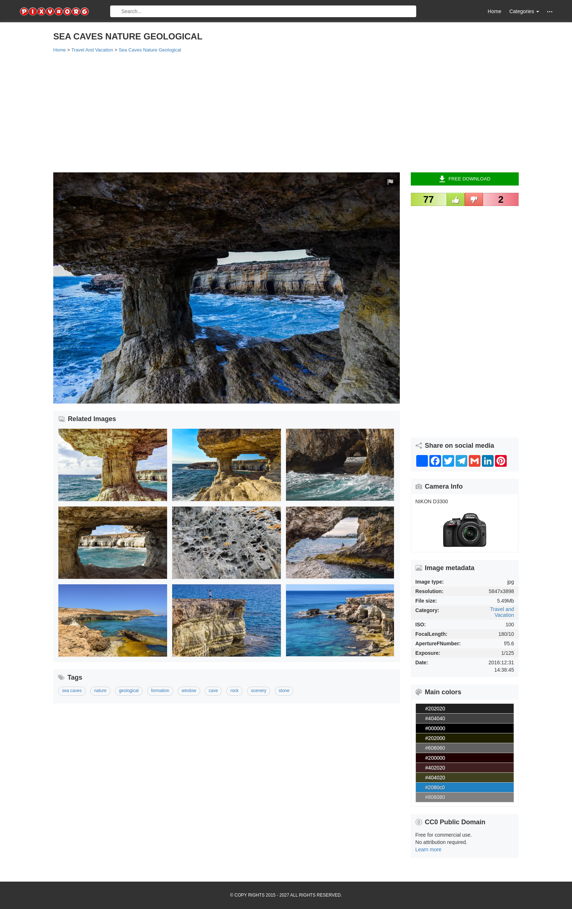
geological (129, 690)
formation (160, 690)
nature (100, 690)
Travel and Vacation (502, 612)
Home (494, 11)
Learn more (429, 849)
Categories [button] (524, 11)
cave (213, 690)
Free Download (464, 179)
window (189, 690)
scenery (258, 690)
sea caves (72, 690)
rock (234, 690)
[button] (550, 11)
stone (284, 690)
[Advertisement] (272, 112)
